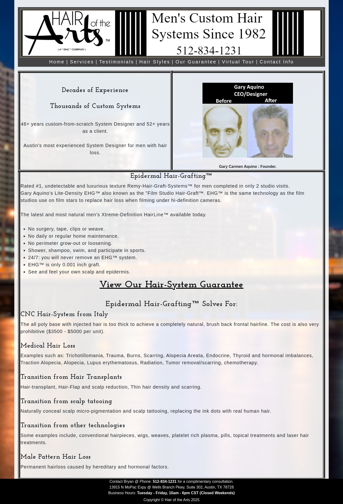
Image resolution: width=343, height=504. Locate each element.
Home (57, 61)
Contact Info (277, 61)
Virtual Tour (238, 61)
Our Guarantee (196, 61)
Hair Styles (154, 61)
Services (82, 61)
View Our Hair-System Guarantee (171, 285)
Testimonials (116, 61)
